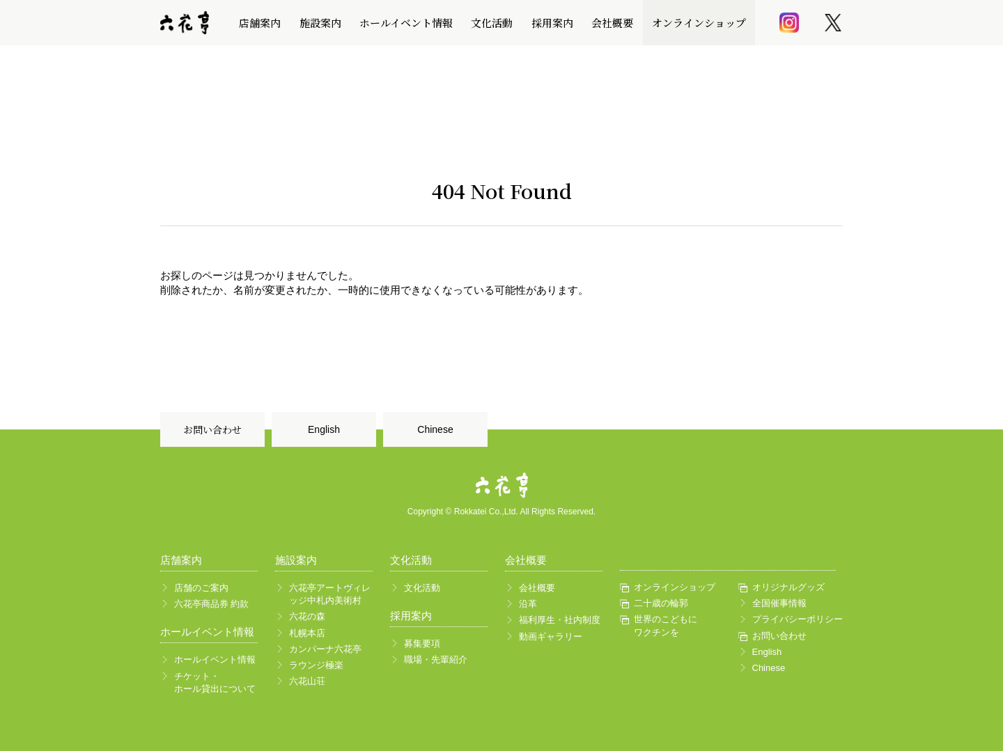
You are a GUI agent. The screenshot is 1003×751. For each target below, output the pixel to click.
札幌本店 (307, 633)
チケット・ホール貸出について (215, 682)
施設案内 (320, 22)
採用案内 (552, 22)
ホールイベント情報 (406, 22)
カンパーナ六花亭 (325, 649)
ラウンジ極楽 (316, 665)
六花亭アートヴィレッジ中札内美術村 (330, 594)
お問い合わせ (212, 429)
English (324, 429)
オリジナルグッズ (788, 587)
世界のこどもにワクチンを (665, 625)
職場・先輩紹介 (435, 659)
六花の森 (307, 616)
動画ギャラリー (550, 636)
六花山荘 (307, 681)
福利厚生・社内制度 (559, 620)
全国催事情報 (779, 603)
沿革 (528, 604)
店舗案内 (260, 22)
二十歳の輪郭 (661, 603)
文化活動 (492, 22)
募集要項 (422, 643)
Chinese (435, 429)
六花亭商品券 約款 (211, 604)
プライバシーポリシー (794, 619)
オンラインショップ (699, 22)
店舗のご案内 (201, 588)
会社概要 (612, 22)
